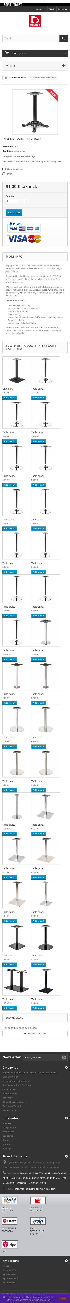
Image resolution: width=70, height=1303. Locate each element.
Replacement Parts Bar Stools (17, 1085)
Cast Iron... (8, 388)
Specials (6, 1123)
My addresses (9, 1274)
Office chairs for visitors (14, 1102)
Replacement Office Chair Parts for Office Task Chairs (29, 1072)
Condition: (7, 151)
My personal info (10, 1278)
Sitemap (6, 1148)
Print (9, 174)
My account (10, 1261)
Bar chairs (7, 1098)
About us (7, 1144)
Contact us (62, 9)
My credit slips (9, 1270)
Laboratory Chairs (11, 1077)
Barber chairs (9, 1110)
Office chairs (8, 1089)
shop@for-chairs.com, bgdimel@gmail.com (35, 1189)
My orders (7, 1266)
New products (9, 1127)
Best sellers (8, 1132)
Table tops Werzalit (11, 1106)
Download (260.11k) (35, 1033)
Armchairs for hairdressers (15, 1081)
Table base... (38, 388)
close (62, 1298)
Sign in (52, 9)
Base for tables (10, 1093)
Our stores (7, 1136)
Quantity (10, 196)
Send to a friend (15, 169)
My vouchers (8, 1282)
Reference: (7, 146)
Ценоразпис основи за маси (20, 1027)
